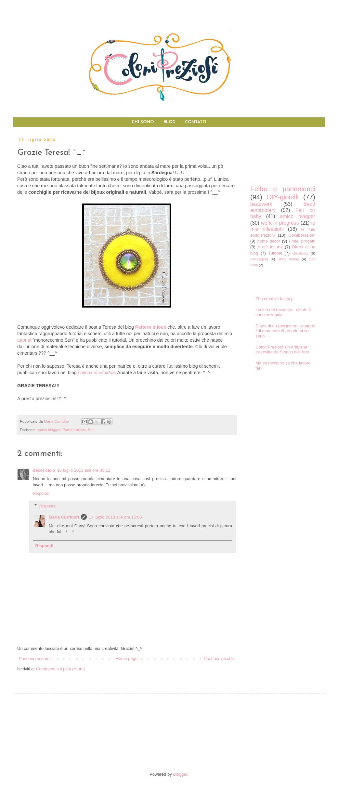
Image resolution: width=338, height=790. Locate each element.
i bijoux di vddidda (96, 372)
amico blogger (48, 430)
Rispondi (41, 493)
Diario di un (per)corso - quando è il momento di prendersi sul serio (285, 330)
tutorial (24, 340)
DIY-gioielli (283, 197)
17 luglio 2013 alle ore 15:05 (115, 517)
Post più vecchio (219, 658)
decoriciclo (44, 470)
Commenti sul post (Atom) (60, 668)
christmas (300, 253)
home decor (268, 241)
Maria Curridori (64, 517)
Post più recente (34, 658)
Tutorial (275, 253)
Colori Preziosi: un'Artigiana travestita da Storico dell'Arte (282, 350)
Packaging (259, 259)
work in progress (280, 223)
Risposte (47, 505)
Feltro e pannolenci (282, 188)
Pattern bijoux (73, 430)
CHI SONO (143, 122)
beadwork (261, 204)
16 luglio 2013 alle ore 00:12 (83, 470)
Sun (91, 430)
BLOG (169, 122)
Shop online (288, 259)
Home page (126, 658)
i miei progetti (302, 241)
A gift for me (270, 246)
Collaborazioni (302, 235)
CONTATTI (195, 122)
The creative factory (273, 298)
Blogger (180, 774)
